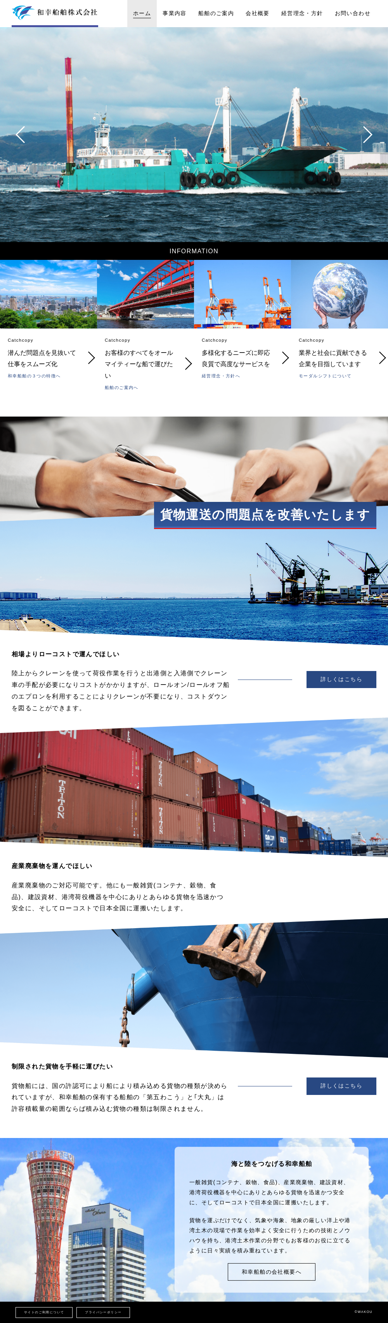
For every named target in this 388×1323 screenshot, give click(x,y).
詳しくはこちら (341, 679)
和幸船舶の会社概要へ (271, 1272)
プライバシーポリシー (103, 1312)
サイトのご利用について (44, 1312)
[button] (21, 134)
